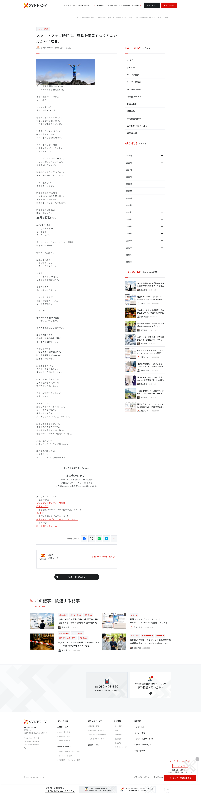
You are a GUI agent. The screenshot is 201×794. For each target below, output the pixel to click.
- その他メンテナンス (96, 739)
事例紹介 (138, 721)
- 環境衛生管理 (93, 726)
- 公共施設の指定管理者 (97, 734)
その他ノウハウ (134, 96)
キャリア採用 (133, 74)
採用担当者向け (134, 118)
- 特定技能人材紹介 (64, 732)
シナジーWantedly (142, 744)
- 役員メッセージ (120, 747)
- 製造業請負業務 (63, 740)
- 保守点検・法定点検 (96, 730)
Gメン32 (40, 512)
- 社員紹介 (118, 743)
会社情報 (117, 721)
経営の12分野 (42, 506)
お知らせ (131, 67)
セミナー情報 (139, 733)
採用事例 (131, 111)
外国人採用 (132, 103)
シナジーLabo (139, 727)
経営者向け (132, 133)
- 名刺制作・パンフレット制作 (68, 760)
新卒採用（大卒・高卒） (138, 125)
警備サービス (93, 744)
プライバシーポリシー (142, 777)
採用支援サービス (64, 746)
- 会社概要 (118, 726)
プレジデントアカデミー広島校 (50, 503)
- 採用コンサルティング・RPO (68, 751)
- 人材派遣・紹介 (63, 736)
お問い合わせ (169, 5)
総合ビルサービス (95, 721)
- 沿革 (116, 730)
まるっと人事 (62, 721)
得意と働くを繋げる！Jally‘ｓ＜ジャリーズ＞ (57, 519)
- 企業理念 (118, 734)
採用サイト (152, 5)
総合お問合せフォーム (46, 525)
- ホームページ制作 (64, 756)
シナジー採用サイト (143, 738)
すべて (130, 60)
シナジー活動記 (134, 82)
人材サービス (62, 727)
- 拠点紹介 (118, 739)
